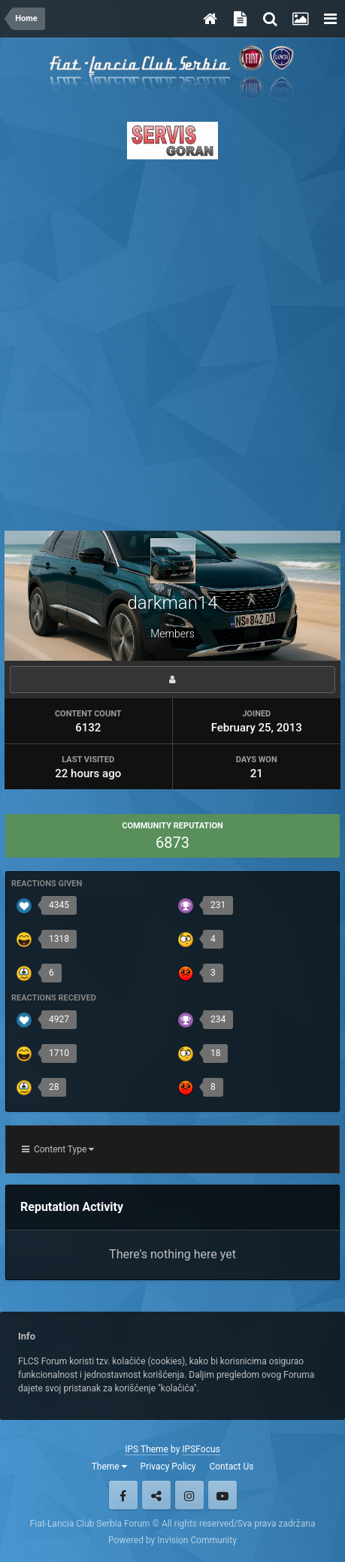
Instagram (189, 1495)
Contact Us (231, 1466)
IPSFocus (200, 1449)
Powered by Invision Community (172, 1540)
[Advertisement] (172, 340)
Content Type (58, 1149)
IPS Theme (146, 1449)
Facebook (123, 1495)
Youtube (222, 1495)
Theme (109, 1466)
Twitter (156, 1495)
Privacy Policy (168, 1466)
